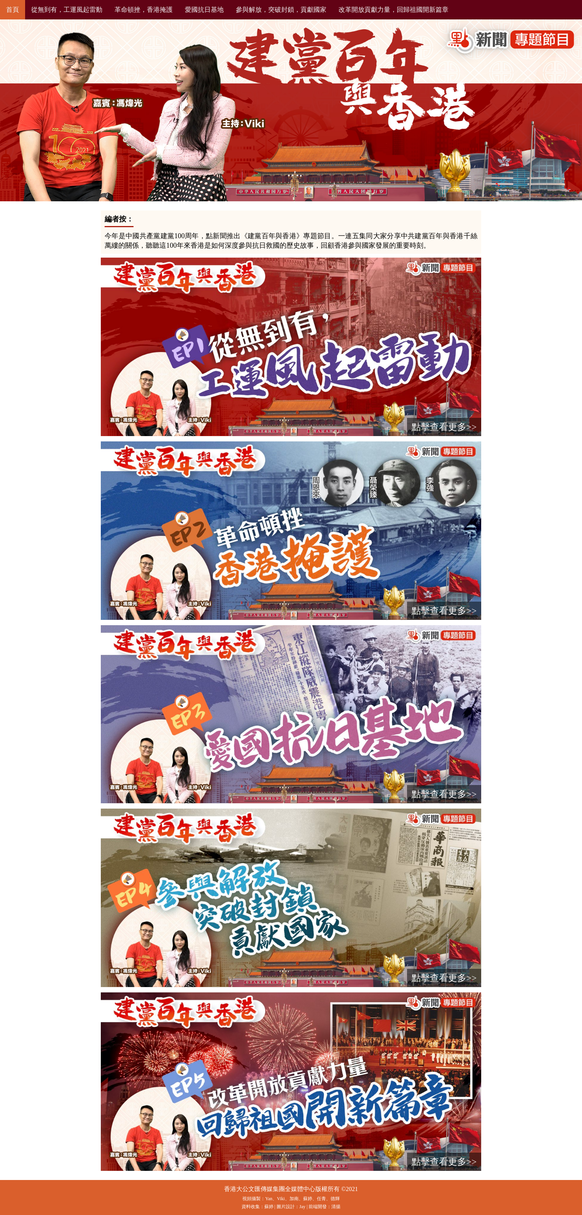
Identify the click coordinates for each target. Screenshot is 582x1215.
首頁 (12, 9)
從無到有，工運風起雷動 (66, 9)
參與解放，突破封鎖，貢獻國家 (281, 9)
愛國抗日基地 (204, 9)
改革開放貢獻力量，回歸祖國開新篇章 (393, 9)
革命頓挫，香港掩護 (143, 9)
